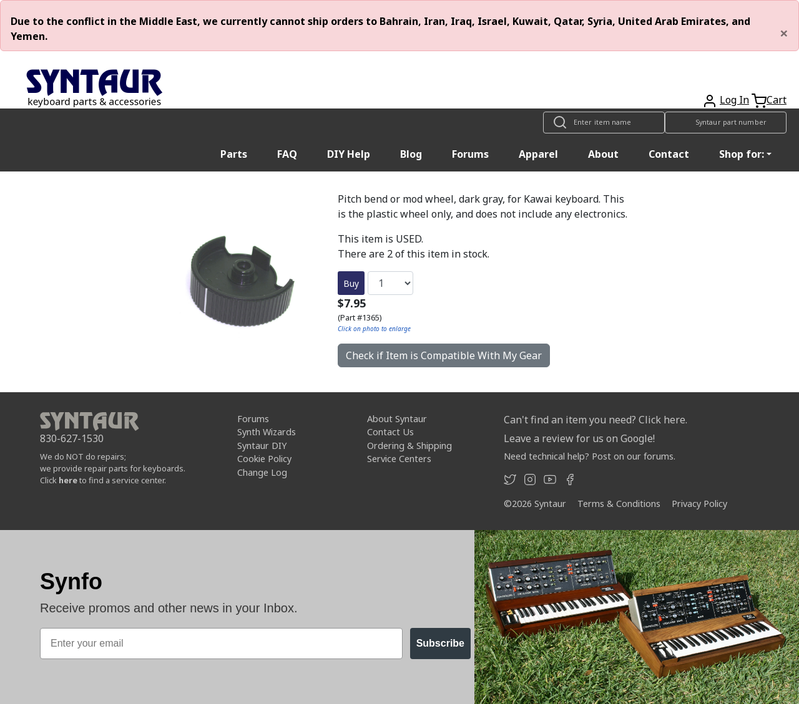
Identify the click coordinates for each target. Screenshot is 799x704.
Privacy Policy (699, 503)
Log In (734, 100)
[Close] (784, 33)
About (603, 154)
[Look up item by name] (604, 122)
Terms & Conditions (618, 503)
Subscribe (440, 643)
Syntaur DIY (262, 445)
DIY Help (348, 154)
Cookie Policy (264, 459)
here (68, 480)
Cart (777, 100)
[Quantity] (390, 283)
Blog (411, 154)
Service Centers (399, 459)
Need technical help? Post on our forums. (589, 456)
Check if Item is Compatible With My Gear (444, 355)
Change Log (262, 472)
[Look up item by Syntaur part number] (726, 122)
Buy (351, 283)
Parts (233, 154)
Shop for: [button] (741, 154)
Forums (470, 154)
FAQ (287, 154)
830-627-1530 (72, 438)
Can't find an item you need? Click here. (595, 420)
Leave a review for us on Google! (579, 438)
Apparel (538, 154)
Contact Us (390, 432)
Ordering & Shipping (409, 445)
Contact (669, 154)
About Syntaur (397, 419)
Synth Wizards (266, 432)
